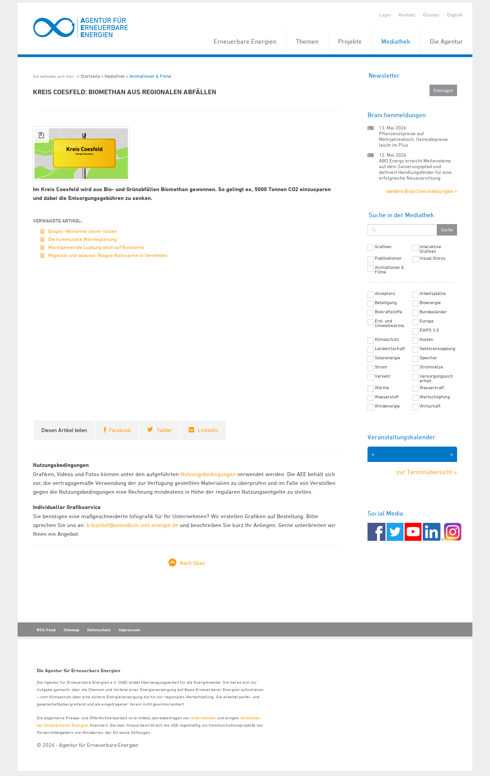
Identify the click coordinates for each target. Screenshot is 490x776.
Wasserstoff (387, 397)
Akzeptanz (385, 293)
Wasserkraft (432, 387)
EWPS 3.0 (429, 330)
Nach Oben (192, 563)
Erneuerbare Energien (245, 41)
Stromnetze (431, 367)
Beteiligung (386, 302)
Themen (307, 41)
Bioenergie (430, 302)
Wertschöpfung (435, 397)
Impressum (129, 629)
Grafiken (383, 246)
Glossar (431, 14)
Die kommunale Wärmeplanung (82, 239)
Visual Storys (433, 258)
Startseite (90, 76)
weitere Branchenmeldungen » (421, 191)
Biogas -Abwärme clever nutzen (82, 231)
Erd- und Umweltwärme (389, 323)
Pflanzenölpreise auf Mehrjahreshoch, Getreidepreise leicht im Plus (413, 139)
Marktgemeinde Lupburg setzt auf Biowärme (96, 247)
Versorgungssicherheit (436, 378)
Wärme (382, 387)
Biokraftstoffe (388, 311)
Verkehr (383, 376)
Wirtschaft (430, 406)
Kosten (426, 339)
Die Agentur (446, 41)
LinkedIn (208, 430)
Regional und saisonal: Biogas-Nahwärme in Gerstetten (107, 255)
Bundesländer (433, 311)
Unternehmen (203, 717)
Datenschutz (99, 629)
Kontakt (407, 14)
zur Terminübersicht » (426, 471)
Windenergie (387, 406)
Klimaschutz (387, 339)
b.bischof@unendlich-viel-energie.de (132, 525)
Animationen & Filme (150, 76)
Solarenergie (387, 357)
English (455, 14)
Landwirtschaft (390, 348)
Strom (381, 367)
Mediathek (395, 41)
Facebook (120, 430)
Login (385, 14)
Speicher (428, 357)
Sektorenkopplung (437, 348)
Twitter (164, 430)
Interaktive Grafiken (430, 249)
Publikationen (388, 258)
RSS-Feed (46, 629)
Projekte (350, 41)
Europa (426, 321)
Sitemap (71, 629)
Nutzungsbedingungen (208, 474)
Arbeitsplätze (433, 293)
